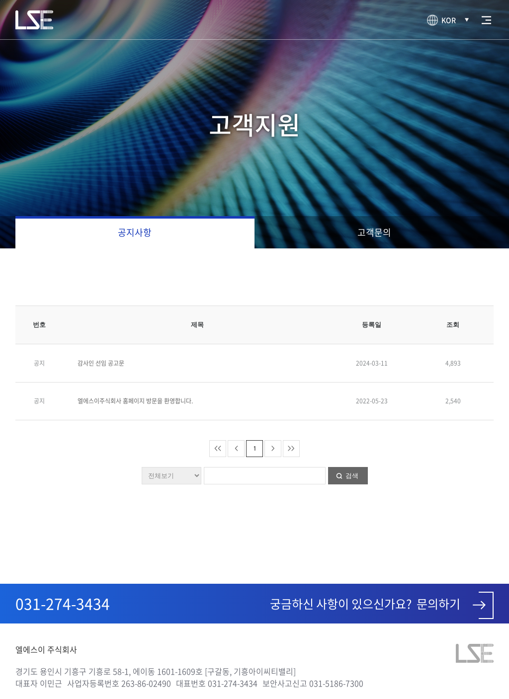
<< (217, 448)
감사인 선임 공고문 (101, 363)
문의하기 (455, 605)
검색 (351, 475)
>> (291, 448)
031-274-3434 (62, 603)
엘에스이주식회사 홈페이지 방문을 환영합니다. (135, 400)
